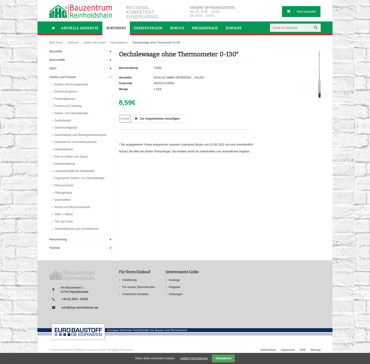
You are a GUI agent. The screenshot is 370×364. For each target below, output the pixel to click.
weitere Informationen (194, 358)
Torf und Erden (63, 221)
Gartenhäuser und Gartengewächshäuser (80, 135)
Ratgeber (174, 287)
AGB (303, 349)
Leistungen (175, 294)
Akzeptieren (223, 358)
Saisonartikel (62, 199)
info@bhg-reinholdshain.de (80, 307)
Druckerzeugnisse (65, 91)
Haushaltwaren (118, 42)
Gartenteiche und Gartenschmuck (75, 142)
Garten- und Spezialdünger (71, 113)
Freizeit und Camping (67, 106)
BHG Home (56, 42)
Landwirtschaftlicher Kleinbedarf (74, 171)
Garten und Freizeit (94, 42)
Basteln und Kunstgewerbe (71, 84)
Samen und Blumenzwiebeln (72, 207)
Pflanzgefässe (63, 192)
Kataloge (174, 280)
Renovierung (58, 239)
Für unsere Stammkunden (138, 287)
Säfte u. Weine (63, 214)
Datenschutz (268, 349)
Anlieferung (129, 280)
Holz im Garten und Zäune (71, 156)
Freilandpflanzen (64, 98)
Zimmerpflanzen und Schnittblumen (76, 228)
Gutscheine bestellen (135, 294)
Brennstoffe (57, 60)
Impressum (288, 349)
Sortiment (73, 42)
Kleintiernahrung (64, 163)
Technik (54, 248)
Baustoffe (55, 51)
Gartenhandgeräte (65, 127)
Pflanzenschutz (64, 185)
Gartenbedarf (62, 120)
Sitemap (315, 349)
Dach (52, 68)
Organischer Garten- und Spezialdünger (79, 178)
